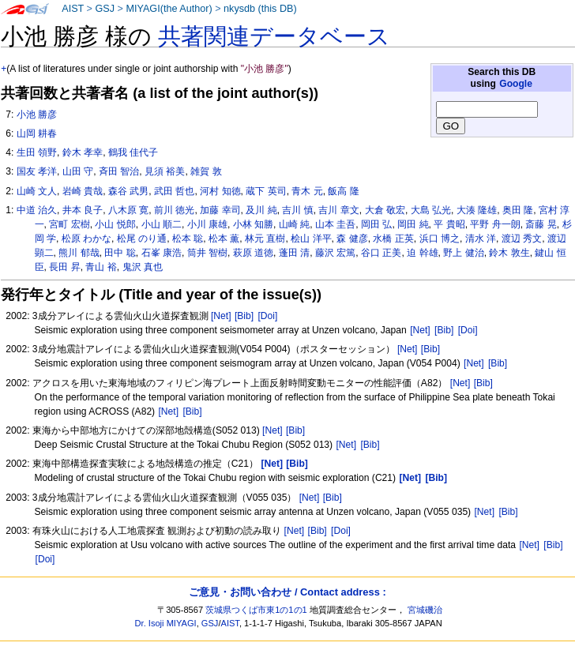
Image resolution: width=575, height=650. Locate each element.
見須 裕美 (165, 171)
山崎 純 (294, 224)
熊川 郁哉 (78, 252)
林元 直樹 (265, 238)
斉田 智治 (119, 171)
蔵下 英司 (266, 191)
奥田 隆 (517, 210)
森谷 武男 (128, 191)
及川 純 (261, 210)
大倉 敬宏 (385, 210)
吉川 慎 (297, 210)
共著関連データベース (274, 36)
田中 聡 (119, 252)
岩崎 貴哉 (82, 191)
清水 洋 (480, 238)
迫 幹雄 (422, 252)
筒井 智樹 (207, 252)
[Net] (221, 315)
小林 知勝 (253, 224)
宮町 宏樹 (69, 224)
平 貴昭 (449, 224)
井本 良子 (82, 210)
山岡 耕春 (37, 133)
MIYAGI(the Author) (169, 8)
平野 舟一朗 (495, 224)
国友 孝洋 (37, 171)
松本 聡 (187, 238)
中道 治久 (37, 210)
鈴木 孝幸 (82, 152)
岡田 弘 (376, 224)
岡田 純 (412, 224)
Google (515, 83)
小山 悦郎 (115, 224)
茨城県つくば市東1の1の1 (256, 609)
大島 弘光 (431, 210)
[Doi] (267, 315)
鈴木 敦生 (509, 252)
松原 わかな (86, 238)
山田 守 (77, 171)
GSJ (105, 8)
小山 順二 (161, 224)
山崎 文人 (37, 191)
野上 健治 (463, 252)
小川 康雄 (207, 224)
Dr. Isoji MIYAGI (166, 623)
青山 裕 (100, 266)
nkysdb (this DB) (260, 8)
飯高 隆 (343, 191)
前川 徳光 (174, 210)
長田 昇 (64, 266)
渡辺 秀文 (522, 238)
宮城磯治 (425, 609)
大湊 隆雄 (477, 210)
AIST (73, 8)
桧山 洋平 (311, 238)
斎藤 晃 (540, 224)
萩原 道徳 (253, 252)
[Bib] (244, 315)
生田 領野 (37, 152)
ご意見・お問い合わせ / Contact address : (287, 592)
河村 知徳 (220, 191)
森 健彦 (351, 238)
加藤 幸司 (220, 210)
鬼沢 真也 (142, 266)
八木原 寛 (128, 210)
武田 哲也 (174, 191)
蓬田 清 (294, 252)
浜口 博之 (439, 238)
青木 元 (306, 191)
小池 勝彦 (37, 114)
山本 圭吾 (335, 224)
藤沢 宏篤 (335, 252)
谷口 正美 (381, 252)
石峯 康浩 (161, 252)
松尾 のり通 (142, 238)
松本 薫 (224, 238)
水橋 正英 (393, 238)
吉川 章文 (338, 210)
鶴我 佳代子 (133, 152)
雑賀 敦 (205, 171)
